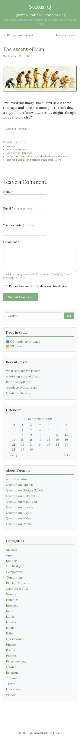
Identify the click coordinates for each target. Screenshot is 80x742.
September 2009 (40, 419)
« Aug (13, 455)
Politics (11, 656)
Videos (11, 695)
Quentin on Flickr (18, 513)
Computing (14, 577)
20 (66, 440)
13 (66, 435)
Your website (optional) (19, 225)
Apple (10, 555)
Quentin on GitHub (19, 485)
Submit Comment (20, 297)
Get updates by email (23, 341)
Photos (11, 645)
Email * (17, 208)
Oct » (67, 455)
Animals (11, 549)
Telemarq (12, 678)
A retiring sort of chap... (23, 376)
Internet (12, 605)
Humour (12, 600)
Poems (11, 650)
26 (57, 444)
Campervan (14, 572)
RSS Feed (14, 346)
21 (13, 444)
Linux (10, 611)
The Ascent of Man (23, 49)
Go (69, 315)
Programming (16, 661)
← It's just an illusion (18, 35)
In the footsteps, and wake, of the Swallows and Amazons (38, 156)
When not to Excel (17, 149)
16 (31, 440)
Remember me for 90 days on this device (35, 286)
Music (10, 628)
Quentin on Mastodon (21, 501)
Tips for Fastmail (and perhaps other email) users (34, 159)
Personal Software (19, 382)
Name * (8, 192)
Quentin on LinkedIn (20, 496)
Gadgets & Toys (17, 589)
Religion (12, 672)
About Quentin (16, 479)
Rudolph (11, 146)
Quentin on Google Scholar (25, 490)
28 (13, 449)
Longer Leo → (66, 35)
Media (10, 617)
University (13, 689)
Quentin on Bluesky (19, 507)
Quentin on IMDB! (18, 524)
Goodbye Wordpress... (22, 387)
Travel (10, 684)
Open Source (15, 639)
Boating (11, 561)
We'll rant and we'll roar (23, 371)
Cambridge (14, 566)
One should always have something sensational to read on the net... (40, 21)
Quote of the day (18, 393)
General (22, 129)
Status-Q (40, 6)
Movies (11, 622)
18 (48, 440)
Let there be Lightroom (20, 152)
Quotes (11, 667)
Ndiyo (10, 633)
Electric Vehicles (18, 583)
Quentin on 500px (19, 518)
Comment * (11, 242)
